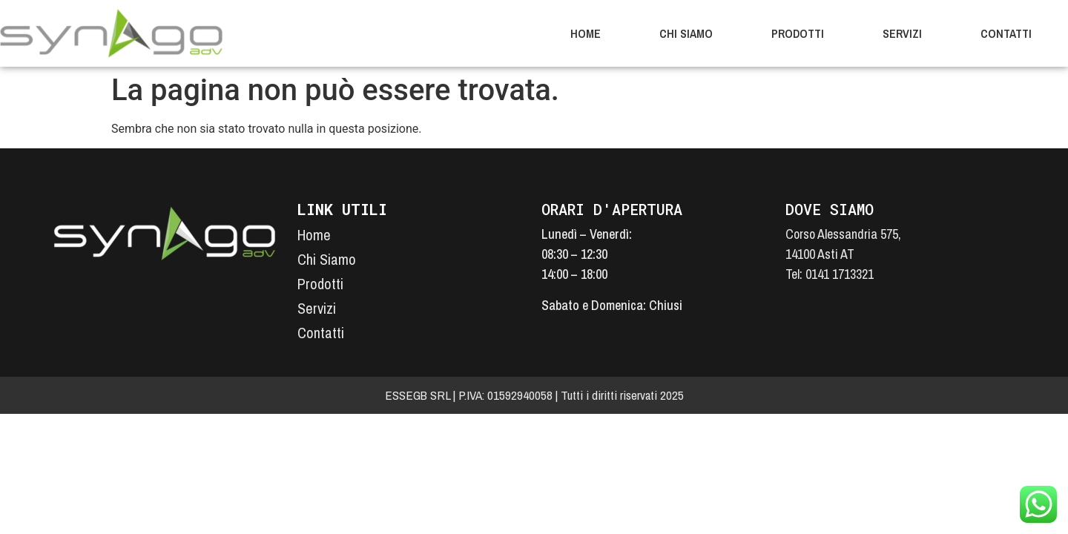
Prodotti (797, 33)
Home (585, 33)
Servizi (902, 33)
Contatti (1006, 33)
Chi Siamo (686, 33)
